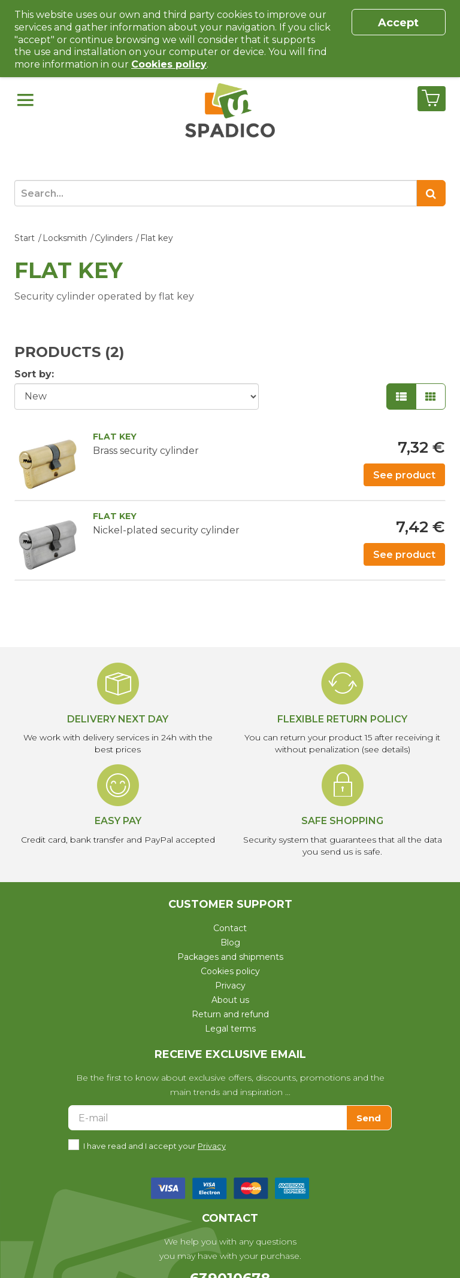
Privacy (230, 985)
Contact (230, 928)
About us (230, 1000)
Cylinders (113, 238)
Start (24, 238)
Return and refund (230, 1014)
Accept (398, 22)
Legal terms (230, 1028)
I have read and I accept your (154, 1145)
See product (404, 475)
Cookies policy (230, 971)
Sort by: (34, 374)
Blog (230, 942)
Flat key (156, 238)
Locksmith (65, 238)
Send (368, 1118)
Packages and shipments (230, 956)
